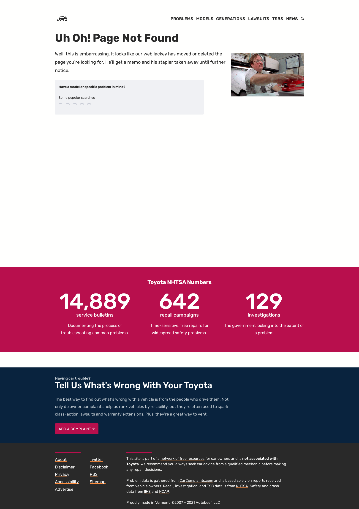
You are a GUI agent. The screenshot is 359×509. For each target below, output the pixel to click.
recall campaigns (179, 304)
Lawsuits (258, 18)
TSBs (277, 18)
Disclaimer (65, 467)
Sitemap (98, 481)
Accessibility (67, 481)
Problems (182, 18)
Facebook (99, 467)
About (61, 459)
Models (204, 18)
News (292, 18)
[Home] (62, 18)
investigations (264, 304)
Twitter (96, 459)
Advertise (64, 489)
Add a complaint (77, 429)
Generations (230, 18)
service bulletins (95, 304)
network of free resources (182, 458)
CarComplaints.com (196, 480)
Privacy (62, 474)
